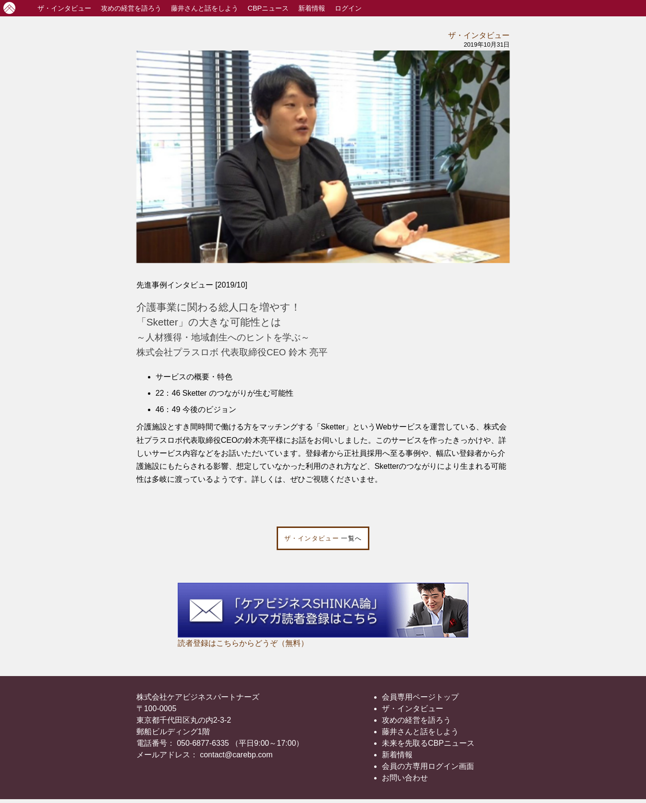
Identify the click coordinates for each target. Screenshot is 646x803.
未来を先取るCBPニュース (428, 743)
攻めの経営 (131, 8)
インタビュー (64, 8)
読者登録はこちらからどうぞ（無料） (243, 643)
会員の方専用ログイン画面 (428, 766)
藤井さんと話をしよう (204, 8)
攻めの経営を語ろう (416, 720)
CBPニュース (268, 8)
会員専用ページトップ (420, 697)
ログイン (348, 8)
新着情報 (311, 8)
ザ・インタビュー (479, 35)
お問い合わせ (405, 778)
